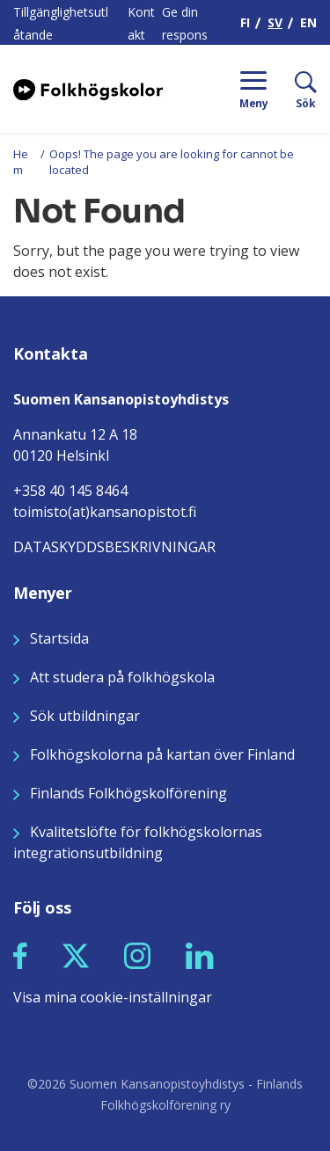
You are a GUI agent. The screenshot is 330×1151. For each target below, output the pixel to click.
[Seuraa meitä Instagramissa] (137, 955)
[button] (20, 956)
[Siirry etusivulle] (88, 88)
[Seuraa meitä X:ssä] (75, 955)
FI (245, 22)
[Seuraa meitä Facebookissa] (20, 955)
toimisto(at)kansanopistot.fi (104, 511)
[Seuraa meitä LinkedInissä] (200, 955)
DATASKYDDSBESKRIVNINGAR (114, 547)
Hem (20, 162)
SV (275, 22)
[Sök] (292, 89)
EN (308, 22)
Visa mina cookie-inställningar (112, 997)
